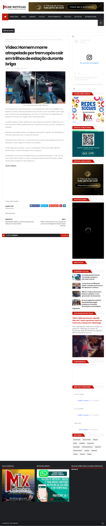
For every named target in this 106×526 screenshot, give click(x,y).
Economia (90, 443)
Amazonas (14, 17)
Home (7, 39)
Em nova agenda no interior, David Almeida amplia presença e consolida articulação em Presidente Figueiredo (86, 304)
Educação (76, 447)
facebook (64, 235)
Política (67, 17)
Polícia (42, 17)
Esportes (78, 17)
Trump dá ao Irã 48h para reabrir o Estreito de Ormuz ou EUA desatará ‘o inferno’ (92, 285)
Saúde (89, 454)
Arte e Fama (87, 440)
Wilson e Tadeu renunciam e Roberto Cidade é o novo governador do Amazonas (91, 294)
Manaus (33, 17)
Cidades (82, 443)
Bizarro (7, 23)
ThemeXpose (13, 523)
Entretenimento (54, 17)
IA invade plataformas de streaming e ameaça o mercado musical (91, 277)
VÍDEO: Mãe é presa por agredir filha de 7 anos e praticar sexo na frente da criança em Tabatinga (87, 320)
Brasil (24, 17)
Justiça (86, 450)
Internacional (91, 17)
